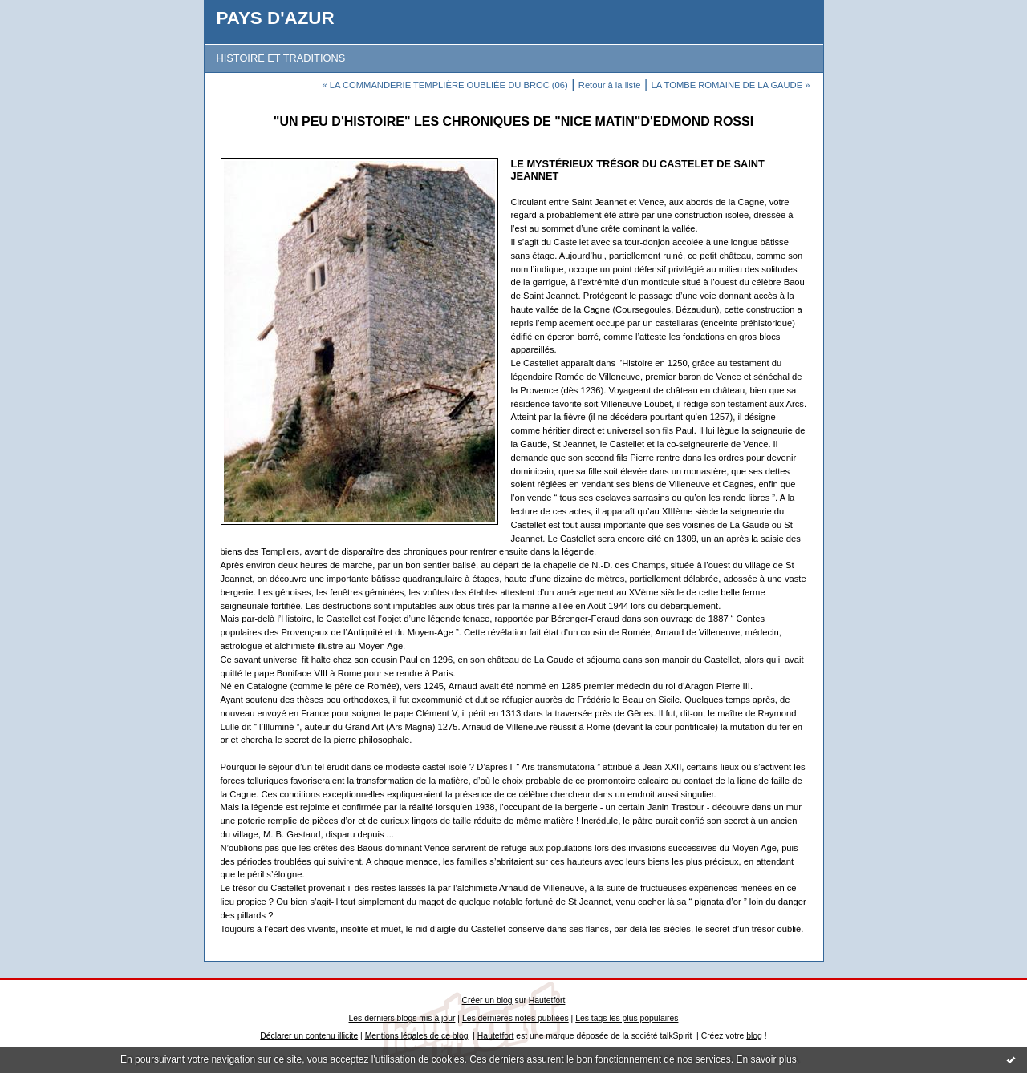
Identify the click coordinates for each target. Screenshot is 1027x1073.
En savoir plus (766, 1059)
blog (754, 1035)
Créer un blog (487, 1000)
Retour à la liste (609, 85)
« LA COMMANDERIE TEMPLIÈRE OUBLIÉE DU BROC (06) (444, 85)
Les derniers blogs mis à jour (402, 1018)
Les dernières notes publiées (515, 1018)
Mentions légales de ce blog (417, 1035)
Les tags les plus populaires (626, 1018)
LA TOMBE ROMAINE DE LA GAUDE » (731, 85)
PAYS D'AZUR (276, 18)
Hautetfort (547, 1000)
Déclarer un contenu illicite (309, 1035)
